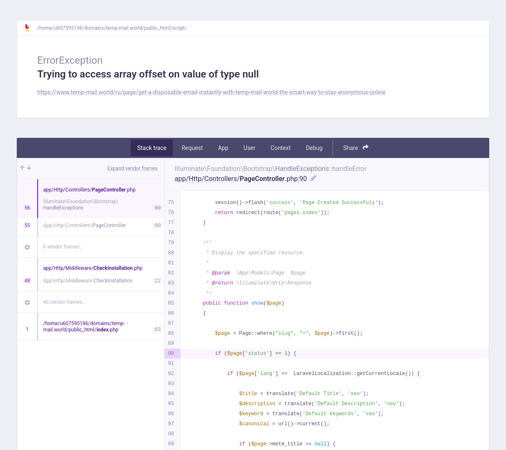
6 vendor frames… (63, 247)
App (223, 148)
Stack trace (152, 148)
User (249, 148)
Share (356, 147)
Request (192, 148)
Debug (314, 148)
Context (281, 148)
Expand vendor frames (132, 168)
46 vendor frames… (64, 302)
